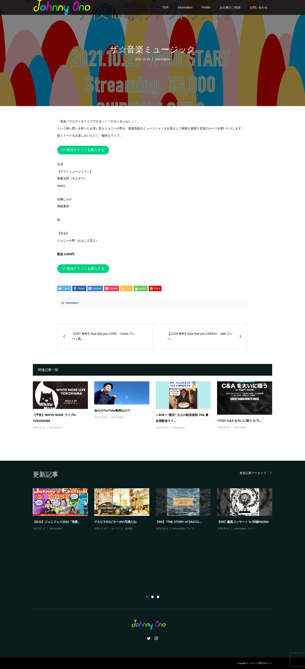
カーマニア (117, 528)
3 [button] (158, 597)
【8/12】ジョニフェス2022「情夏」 (57, 521)
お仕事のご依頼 (230, 7)
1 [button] (147, 597)
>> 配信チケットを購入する (83, 150)
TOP (165, 7)
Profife (206, 7)
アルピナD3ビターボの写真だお (115, 521)
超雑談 (129, 528)
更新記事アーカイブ (253, 472)
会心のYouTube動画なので (112, 410)
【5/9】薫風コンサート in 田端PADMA (243, 521)
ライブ (190, 528)
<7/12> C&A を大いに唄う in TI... (239, 420)
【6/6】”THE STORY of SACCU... (178, 521)
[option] (156, 509)
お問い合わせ (259, 7)
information (185, 7)
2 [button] (152, 597)
